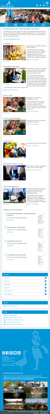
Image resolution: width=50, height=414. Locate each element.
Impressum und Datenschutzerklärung (30, 411)
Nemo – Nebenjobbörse (11, 315)
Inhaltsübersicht (44, 413)
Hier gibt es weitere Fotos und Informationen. (18, 379)
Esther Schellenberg (8, 294)
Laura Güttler (6, 281)
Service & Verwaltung (6, 8)
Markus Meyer (7, 277)
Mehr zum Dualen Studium (11, 90)
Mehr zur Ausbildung (33, 59)
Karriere (15, 8)
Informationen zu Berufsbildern (13, 322)
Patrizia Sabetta (7, 284)
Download (11, 220)
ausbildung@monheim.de (11, 306)
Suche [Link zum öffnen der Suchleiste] (47, 5)
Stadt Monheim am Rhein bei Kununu (14, 319)
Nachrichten (11, 411)
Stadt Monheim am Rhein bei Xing (13, 317)
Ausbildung (21, 8)
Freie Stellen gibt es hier (13, 39)
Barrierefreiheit (44, 411)
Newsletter (36, 413)
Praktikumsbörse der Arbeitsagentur (14, 324)
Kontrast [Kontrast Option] (37, 5)
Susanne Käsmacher (8, 290)
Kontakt (17, 411)
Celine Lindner (7, 287)
